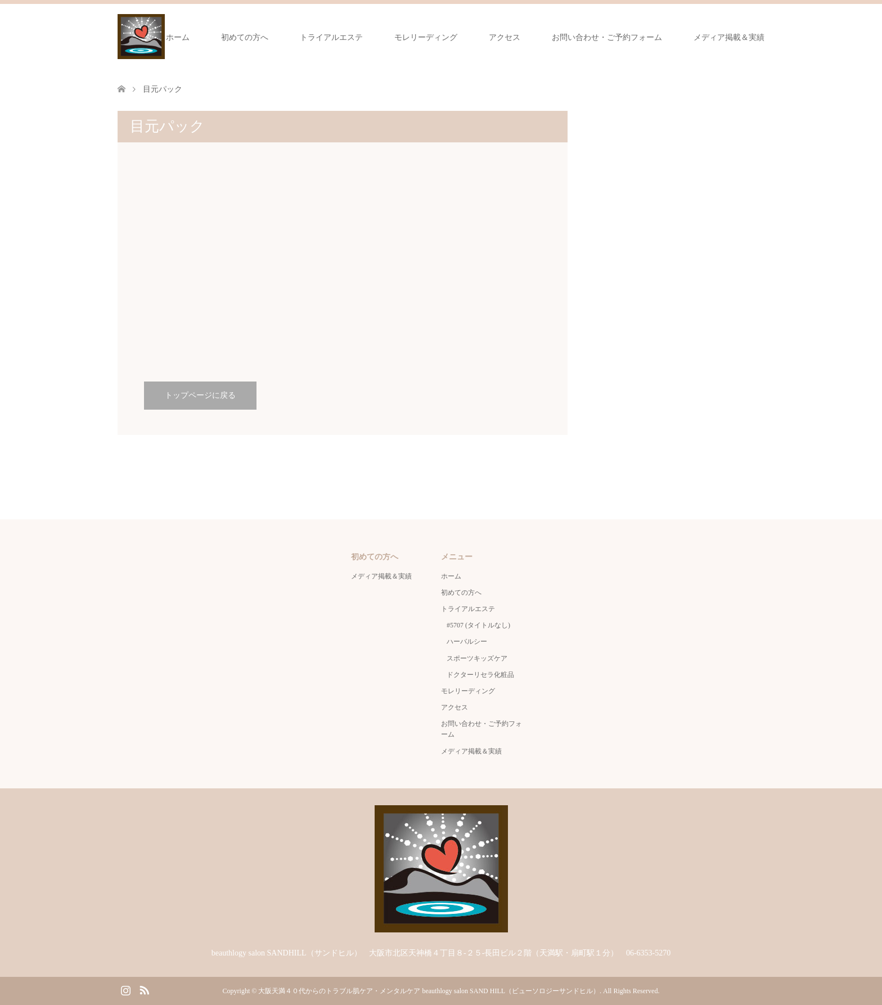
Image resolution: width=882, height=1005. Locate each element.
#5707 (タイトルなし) (478, 625)
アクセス (504, 37)
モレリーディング (425, 37)
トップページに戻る (200, 395)
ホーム (178, 37)
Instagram (125, 989)
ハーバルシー (467, 641)
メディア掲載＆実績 (729, 37)
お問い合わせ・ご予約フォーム (607, 37)
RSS (144, 989)
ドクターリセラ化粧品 (480, 675)
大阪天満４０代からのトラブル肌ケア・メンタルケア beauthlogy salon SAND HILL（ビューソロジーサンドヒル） (429, 991)
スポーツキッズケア (477, 658)
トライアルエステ (331, 37)
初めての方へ (244, 37)
